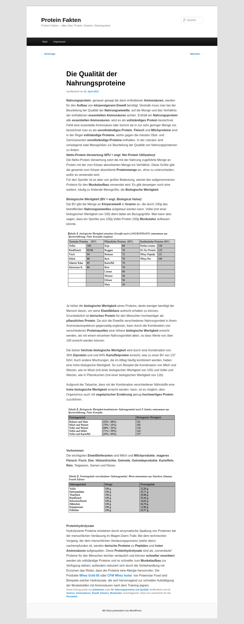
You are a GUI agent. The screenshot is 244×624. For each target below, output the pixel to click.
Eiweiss (104, 593)
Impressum (59, 41)
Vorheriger (48, 54)
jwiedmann (98, 589)
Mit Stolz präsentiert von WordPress (122, 610)
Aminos (70, 593)
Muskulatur (116, 593)
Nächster (196, 54)
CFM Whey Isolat (120, 575)
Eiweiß (95, 593)
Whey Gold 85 (89, 575)
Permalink (71, 596)
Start (44, 41)
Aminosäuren (83, 593)
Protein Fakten (61, 20)
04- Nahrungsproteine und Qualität (129, 589)
